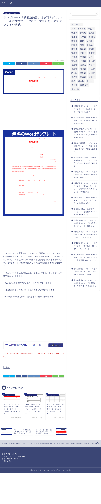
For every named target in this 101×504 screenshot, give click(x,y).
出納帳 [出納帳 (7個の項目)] (92, 37)
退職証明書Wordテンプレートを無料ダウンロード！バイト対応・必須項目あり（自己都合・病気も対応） (85, 133)
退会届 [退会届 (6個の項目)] (81, 81)
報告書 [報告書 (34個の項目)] (83, 49)
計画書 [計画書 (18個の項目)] (83, 69)
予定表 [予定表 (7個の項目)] (74, 33)
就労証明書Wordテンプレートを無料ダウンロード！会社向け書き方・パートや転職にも (85, 223)
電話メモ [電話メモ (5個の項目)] (84, 85)
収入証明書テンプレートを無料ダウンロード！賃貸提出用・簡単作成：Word (85, 120)
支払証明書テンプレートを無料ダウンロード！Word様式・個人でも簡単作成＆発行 (85, 200)
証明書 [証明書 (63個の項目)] (92, 73)
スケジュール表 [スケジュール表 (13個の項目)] (78, 29)
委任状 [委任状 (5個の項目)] (83, 53)
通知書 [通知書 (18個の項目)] (74, 85)
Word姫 (7, 3)
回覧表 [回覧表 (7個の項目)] (74, 49)
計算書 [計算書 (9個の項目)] (92, 69)
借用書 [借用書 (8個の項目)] (74, 37)
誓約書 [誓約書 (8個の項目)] (74, 77)
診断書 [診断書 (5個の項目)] (83, 73)
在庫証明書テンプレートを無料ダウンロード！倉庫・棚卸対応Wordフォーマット (85, 174)
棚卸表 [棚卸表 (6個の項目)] (74, 61)
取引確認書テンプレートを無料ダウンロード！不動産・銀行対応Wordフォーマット (85, 246)
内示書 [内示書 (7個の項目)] (83, 37)
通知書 (7, 366)
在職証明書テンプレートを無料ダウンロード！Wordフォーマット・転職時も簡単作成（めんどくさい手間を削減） (85, 187)
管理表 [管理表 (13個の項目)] (83, 65)
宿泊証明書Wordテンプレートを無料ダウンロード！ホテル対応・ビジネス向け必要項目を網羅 (85, 162)
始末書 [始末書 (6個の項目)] (74, 53)
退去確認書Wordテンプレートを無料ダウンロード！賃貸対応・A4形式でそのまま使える (85, 283)
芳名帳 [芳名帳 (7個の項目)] (92, 65)
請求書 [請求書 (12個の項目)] (83, 77)
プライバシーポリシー (11, 453)
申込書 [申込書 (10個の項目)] (92, 61)
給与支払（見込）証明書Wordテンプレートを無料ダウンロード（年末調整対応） (85, 211)
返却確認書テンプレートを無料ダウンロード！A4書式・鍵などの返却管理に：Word (85, 271)
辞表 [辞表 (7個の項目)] (73, 81)
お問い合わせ (7, 461)
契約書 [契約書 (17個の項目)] (92, 49)
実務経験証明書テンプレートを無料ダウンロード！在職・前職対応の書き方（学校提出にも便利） (85, 147)
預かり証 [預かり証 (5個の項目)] (75, 89)
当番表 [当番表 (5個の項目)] (74, 57)
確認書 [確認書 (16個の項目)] (74, 65)
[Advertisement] (33, 42)
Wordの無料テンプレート (12, 13)
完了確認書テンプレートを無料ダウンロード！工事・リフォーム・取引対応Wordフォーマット (85, 259)
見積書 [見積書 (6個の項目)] (74, 69)
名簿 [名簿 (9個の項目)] (82, 45)
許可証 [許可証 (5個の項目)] (74, 73)
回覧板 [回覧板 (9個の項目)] (90, 45)
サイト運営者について (11, 458)
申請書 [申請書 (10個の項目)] (83, 61)
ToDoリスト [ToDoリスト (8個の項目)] (76, 25)
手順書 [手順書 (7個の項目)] (83, 57)
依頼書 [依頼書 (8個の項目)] (92, 33)
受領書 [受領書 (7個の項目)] (74, 41)
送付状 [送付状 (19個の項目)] (90, 81)
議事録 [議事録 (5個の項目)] (92, 77)
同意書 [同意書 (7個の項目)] (74, 45)
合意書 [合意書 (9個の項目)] (90, 41)
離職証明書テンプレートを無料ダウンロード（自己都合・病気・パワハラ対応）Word (85, 109)
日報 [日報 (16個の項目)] (91, 57)
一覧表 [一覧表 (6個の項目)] (91, 29)
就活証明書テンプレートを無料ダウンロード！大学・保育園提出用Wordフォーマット (85, 234)
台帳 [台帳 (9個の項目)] (82, 41)
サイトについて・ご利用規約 (13, 456)
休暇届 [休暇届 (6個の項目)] (83, 33)
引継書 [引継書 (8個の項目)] (92, 53)
